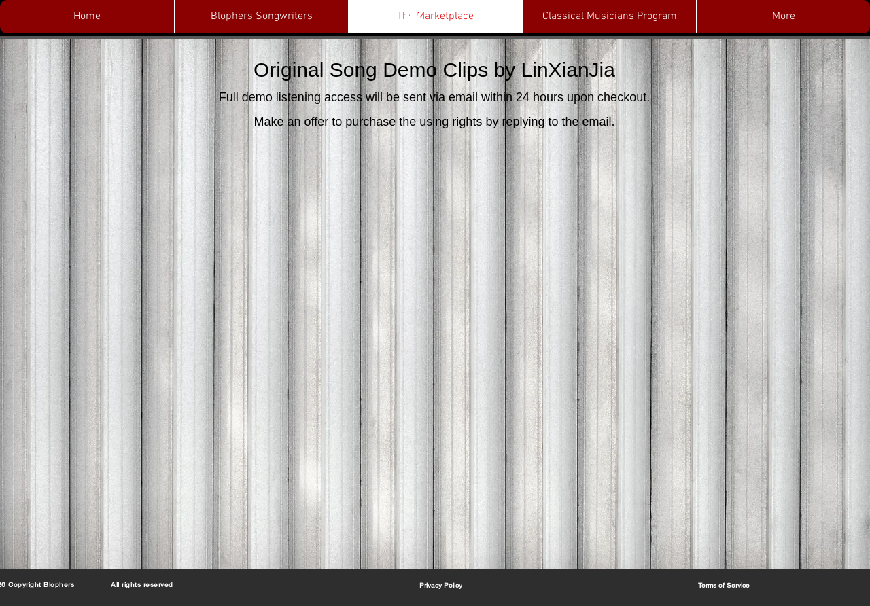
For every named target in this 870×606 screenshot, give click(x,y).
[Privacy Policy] (440, 584)
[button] (413, 16)
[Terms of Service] (723, 584)
